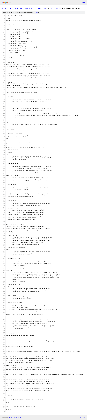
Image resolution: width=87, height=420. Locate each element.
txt (80, 417)
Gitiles (10, 417)
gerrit (4, 8)
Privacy (15, 417)
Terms (19, 417)
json (84, 417)
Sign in (83, 2)
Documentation (55, 8)
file (36, 12)
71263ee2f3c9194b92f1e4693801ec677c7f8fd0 (29, 8)
